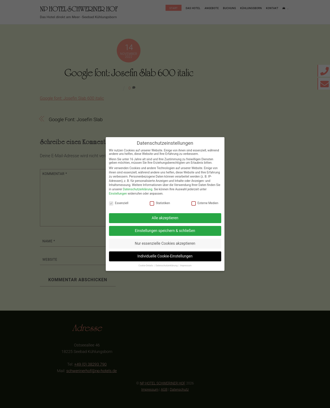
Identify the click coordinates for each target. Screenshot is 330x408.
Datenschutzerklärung (137, 189)
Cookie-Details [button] (146, 265)
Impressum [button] (186, 265)
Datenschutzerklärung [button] (167, 265)
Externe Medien (204, 203)
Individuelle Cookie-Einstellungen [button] (165, 256)
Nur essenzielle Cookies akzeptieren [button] (165, 243)
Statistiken (160, 203)
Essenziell (118, 203)
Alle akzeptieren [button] (165, 218)
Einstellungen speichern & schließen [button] (165, 231)
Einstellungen (118, 193)
